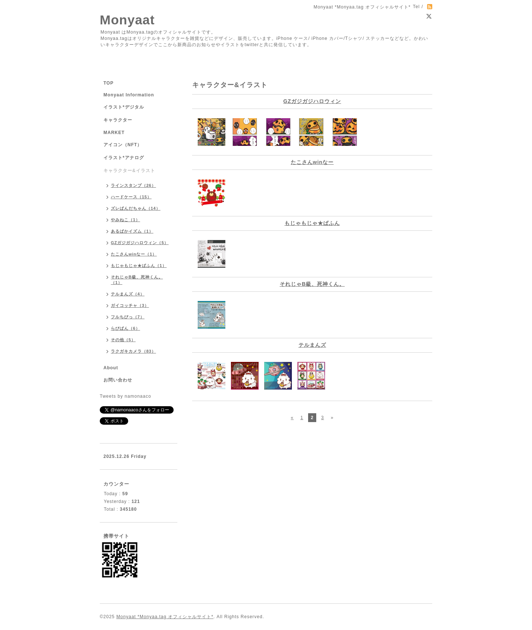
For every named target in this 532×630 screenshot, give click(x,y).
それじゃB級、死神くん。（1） (137, 280)
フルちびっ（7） (127, 317)
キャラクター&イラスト (129, 170)
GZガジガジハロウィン (312, 101)
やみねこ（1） (125, 220)
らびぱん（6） (125, 328)
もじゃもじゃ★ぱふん (312, 223)
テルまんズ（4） (127, 294)
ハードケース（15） (131, 197)
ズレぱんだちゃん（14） (135, 208)
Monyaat (127, 20)
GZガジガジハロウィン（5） (139, 242)
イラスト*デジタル (123, 107)
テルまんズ (312, 345)
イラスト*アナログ (123, 157)
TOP (108, 83)
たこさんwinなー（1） (134, 254)
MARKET (114, 132)
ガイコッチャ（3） (130, 305)
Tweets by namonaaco (125, 396)
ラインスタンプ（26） (133, 185)
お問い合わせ (117, 380)
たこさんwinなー (312, 162)
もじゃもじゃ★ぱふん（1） (139, 265)
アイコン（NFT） (122, 144)
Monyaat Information (128, 94)
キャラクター (117, 120)
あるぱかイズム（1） (132, 231)
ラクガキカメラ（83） (133, 351)
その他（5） (123, 340)
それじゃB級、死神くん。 (312, 284)
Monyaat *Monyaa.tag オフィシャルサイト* (165, 616)
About (110, 367)
